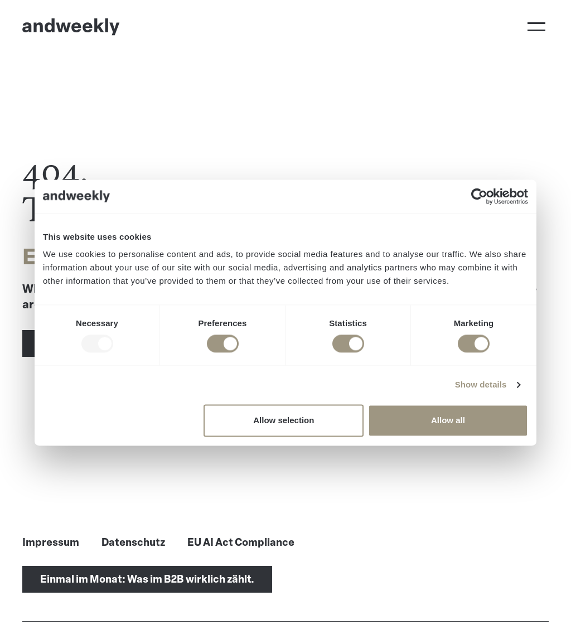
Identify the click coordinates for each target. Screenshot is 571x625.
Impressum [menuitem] (50, 542)
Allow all (448, 420)
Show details (481, 385)
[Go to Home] (71, 26)
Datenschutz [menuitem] (133, 542)
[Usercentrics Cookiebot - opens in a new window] (479, 196)
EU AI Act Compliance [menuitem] (240, 542)
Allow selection (283, 420)
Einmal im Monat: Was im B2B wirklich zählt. (147, 579)
